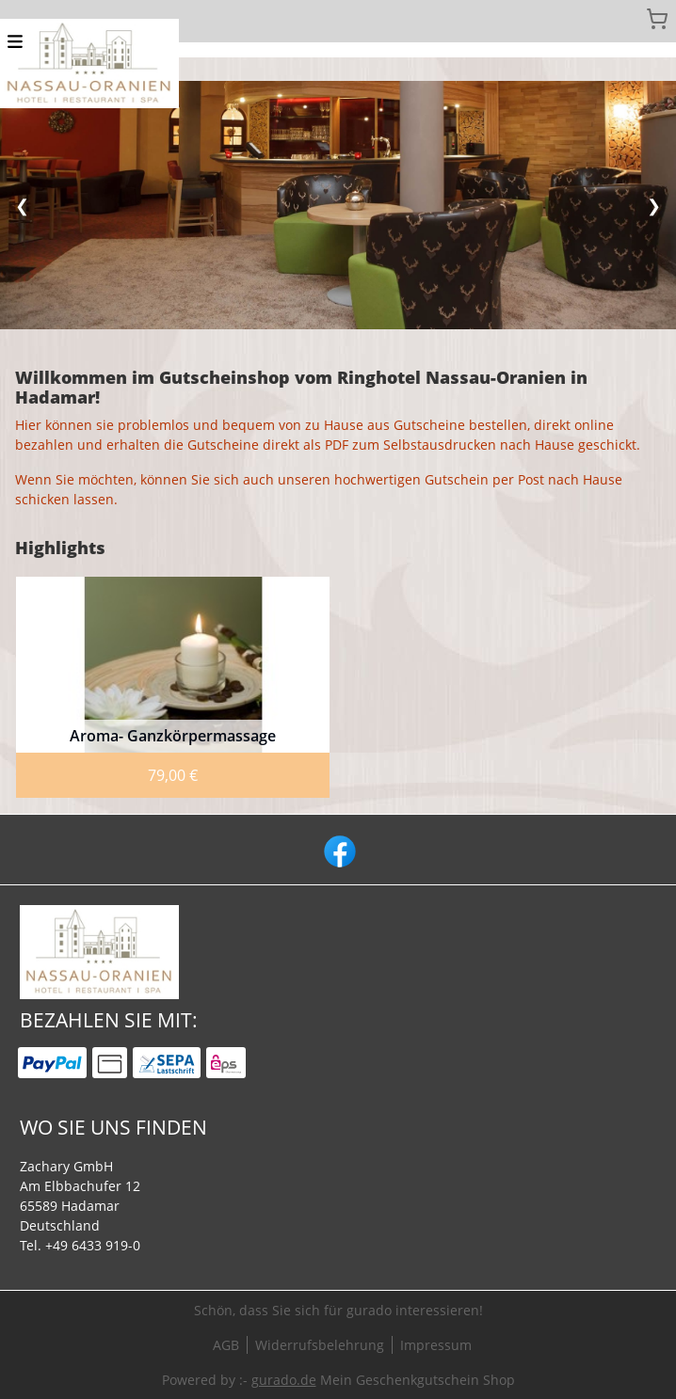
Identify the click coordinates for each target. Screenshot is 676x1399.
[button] (15, 40)
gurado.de (283, 1380)
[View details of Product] (172, 687)
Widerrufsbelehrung (319, 1345)
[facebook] (338, 849)
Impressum (436, 1345)
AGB (226, 1345)
